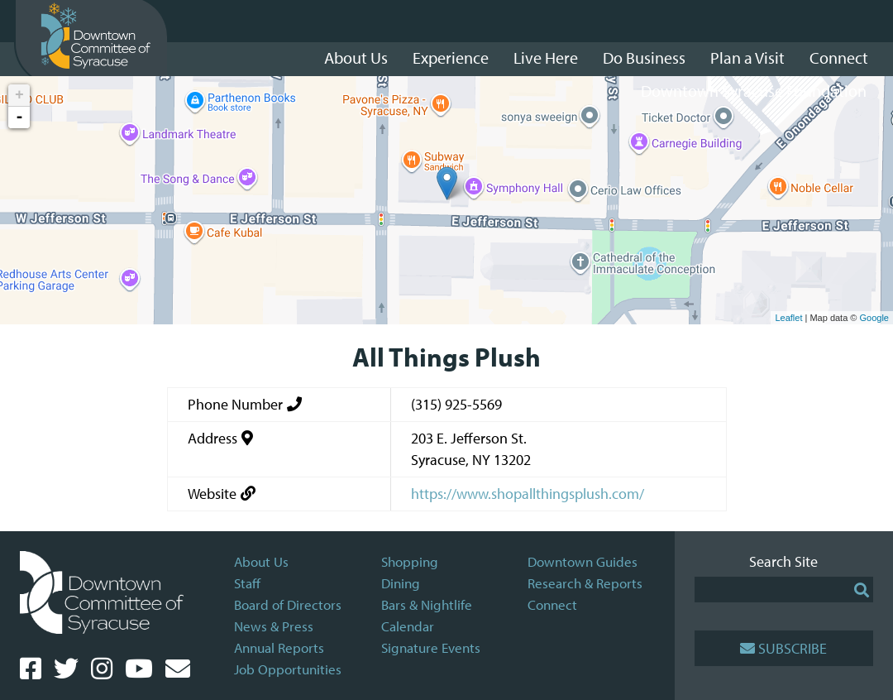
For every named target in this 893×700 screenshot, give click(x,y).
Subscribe (783, 648)
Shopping (409, 561)
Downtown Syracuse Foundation (754, 90)
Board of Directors (287, 604)
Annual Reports (279, 647)
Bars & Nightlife (426, 604)
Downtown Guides (583, 561)
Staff (247, 583)
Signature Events (430, 647)
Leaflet (788, 318)
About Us (261, 561)
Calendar (407, 626)
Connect (552, 604)
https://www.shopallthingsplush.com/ (527, 493)
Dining (400, 583)
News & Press (273, 626)
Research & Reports (585, 583)
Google (874, 318)
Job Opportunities (287, 669)
